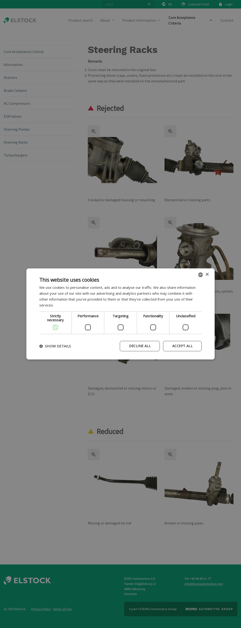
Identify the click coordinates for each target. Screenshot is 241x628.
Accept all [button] (182, 346)
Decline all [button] (140, 346)
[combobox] (200, 274)
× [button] (207, 274)
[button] (55, 346)
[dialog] (120, 313)
